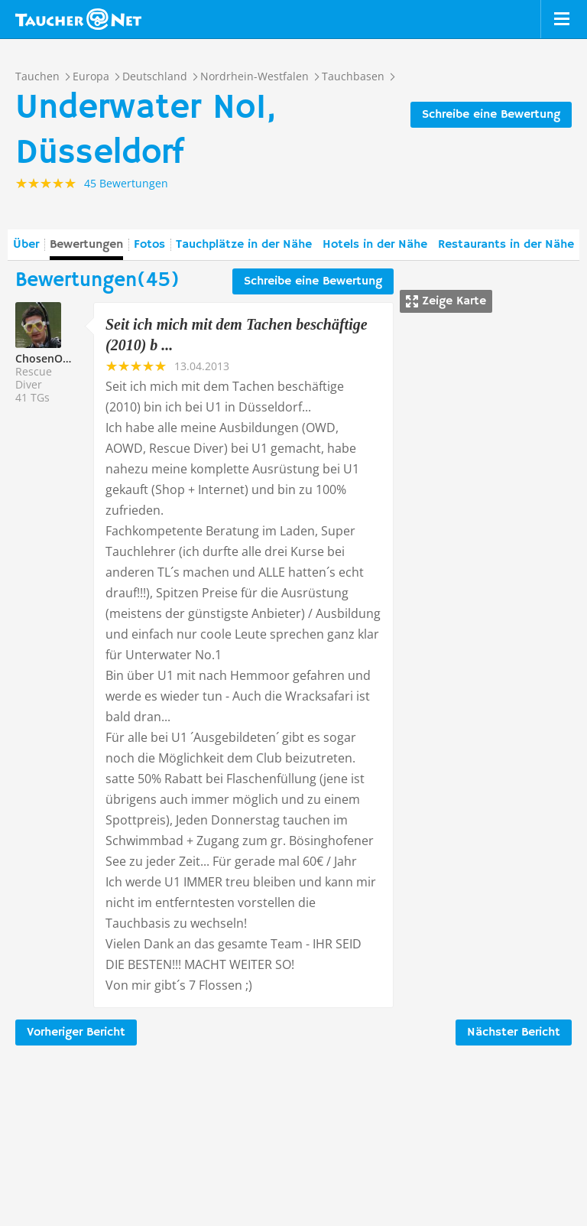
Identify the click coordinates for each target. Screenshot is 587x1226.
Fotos (149, 244)
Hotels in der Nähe (375, 244)
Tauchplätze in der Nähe (244, 244)
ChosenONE (46, 358)
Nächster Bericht (513, 1032)
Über (26, 244)
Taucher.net (78, 19)
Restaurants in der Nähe (506, 244)
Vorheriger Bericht (76, 1032)
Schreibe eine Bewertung (491, 114)
